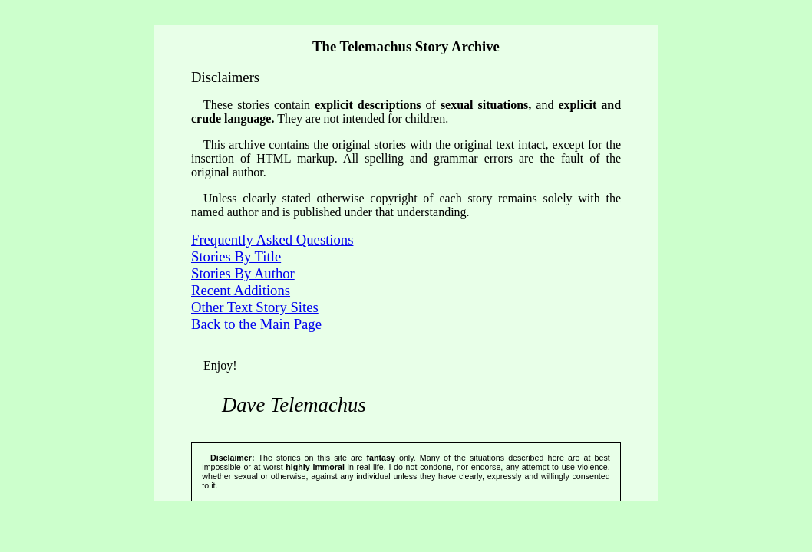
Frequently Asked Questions (272, 240)
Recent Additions (240, 290)
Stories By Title (236, 256)
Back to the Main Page (256, 324)
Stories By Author (243, 273)
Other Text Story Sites (255, 307)
